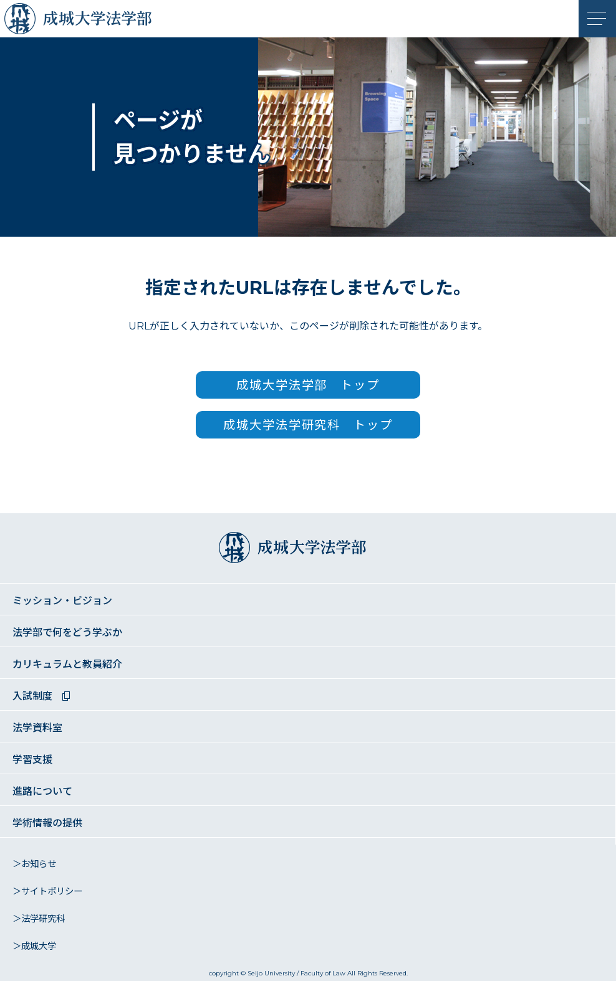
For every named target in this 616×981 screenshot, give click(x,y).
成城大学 (23, 21)
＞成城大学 (34, 946)
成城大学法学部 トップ (308, 384)
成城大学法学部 (112, 21)
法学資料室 (37, 728)
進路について (42, 791)
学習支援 (32, 759)
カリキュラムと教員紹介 (67, 664)
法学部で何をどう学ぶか (67, 632)
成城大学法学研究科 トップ (308, 424)
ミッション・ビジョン (62, 601)
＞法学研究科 (38, 918)
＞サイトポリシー (47, 891)
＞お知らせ (34, 864)
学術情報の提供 (47, 823)
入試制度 (32, 696)
